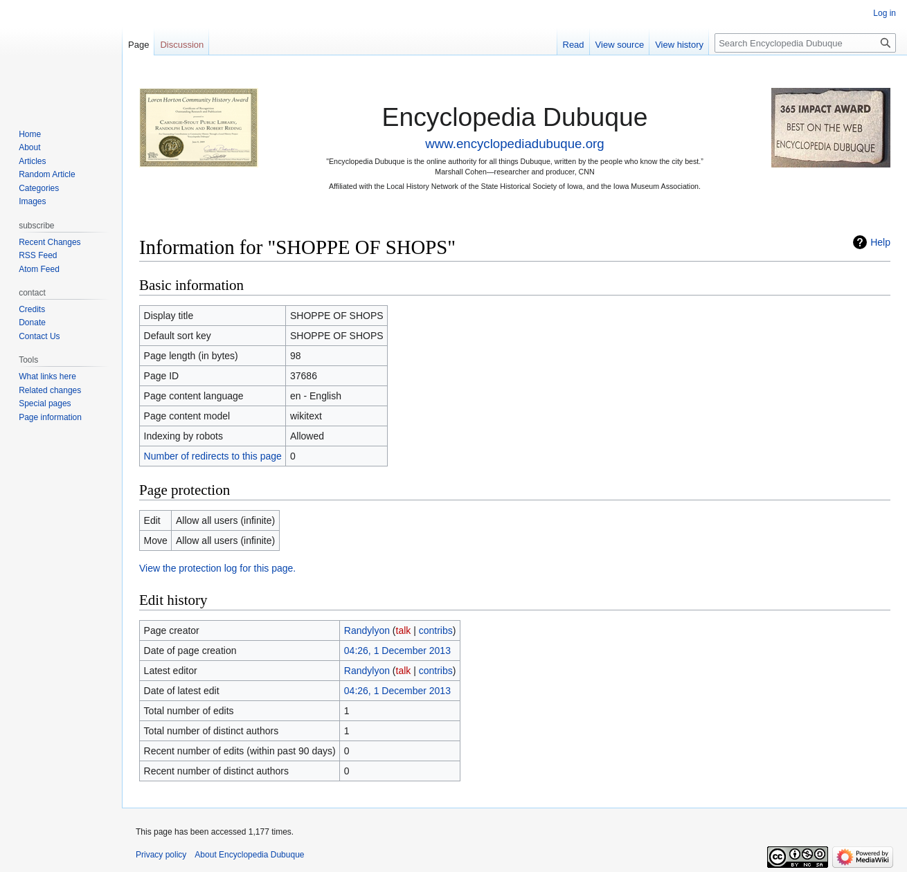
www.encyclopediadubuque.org (514, 143)
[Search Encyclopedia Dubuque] (805, 43)
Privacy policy (161, 855)
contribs (436, 630)
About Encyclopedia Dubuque (249, 855)
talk (403, 630)
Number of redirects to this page (213, 456)
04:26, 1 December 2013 (397, 650)
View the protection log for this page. (217, 568)
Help (880, 242)
